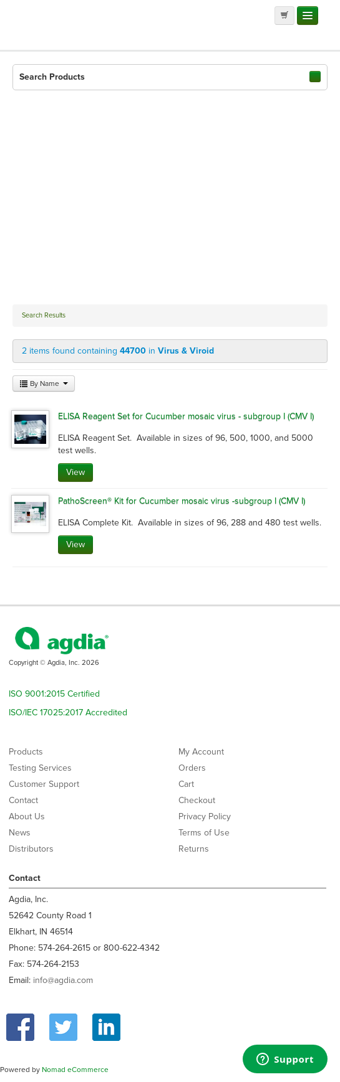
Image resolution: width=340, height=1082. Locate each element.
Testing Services (40, 768)
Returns (193, 849)
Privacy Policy (204, 816)
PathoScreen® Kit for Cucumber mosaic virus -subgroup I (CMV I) (181, 501)
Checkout (196, 800)
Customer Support (44, 784)
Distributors (31, 849)
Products (26, 751)
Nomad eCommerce (75, 1069)
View (75, 472)
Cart (186, 784)
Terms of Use (204, 832)
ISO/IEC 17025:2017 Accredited (68, 712)
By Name (43, 383)
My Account (201, 751)
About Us (27, 816)
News (20, 832)
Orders (192, 768)
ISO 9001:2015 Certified (54, 694)
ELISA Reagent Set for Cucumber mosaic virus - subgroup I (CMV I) (186, 416)
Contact (23, 800)
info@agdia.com (63, 980)
